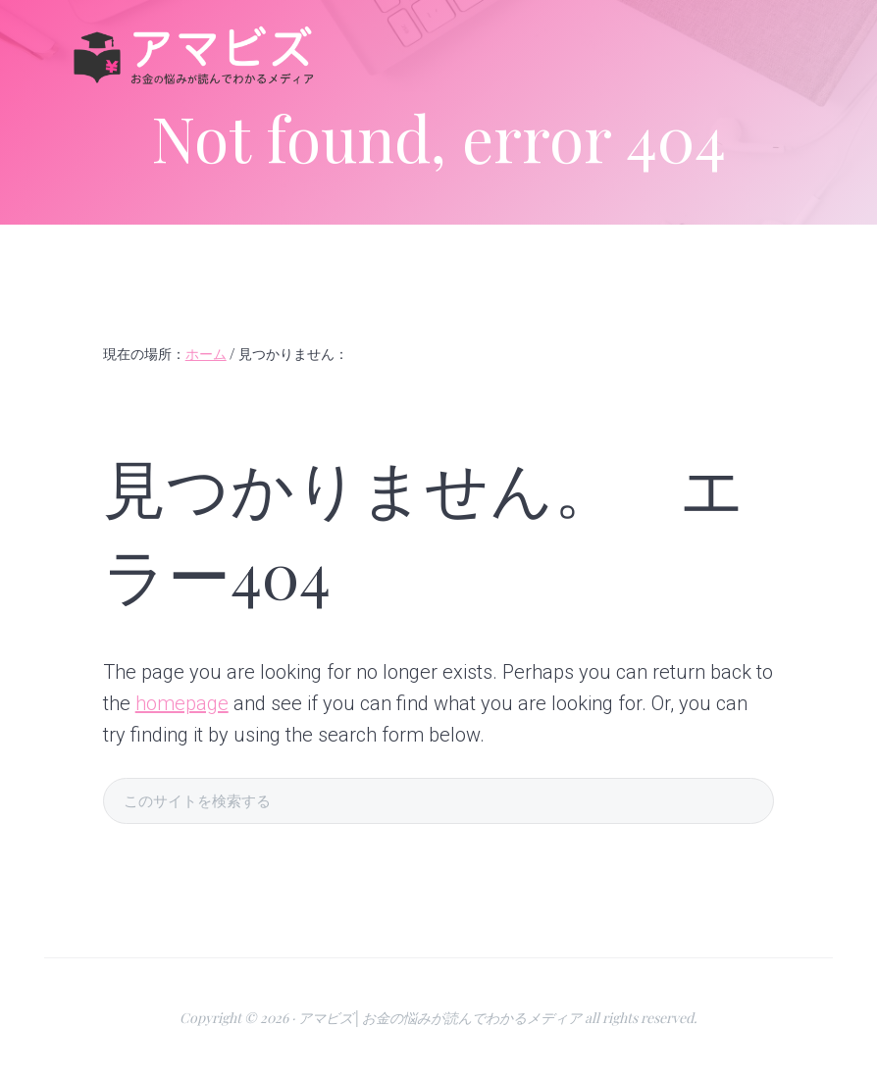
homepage (182, 703)
